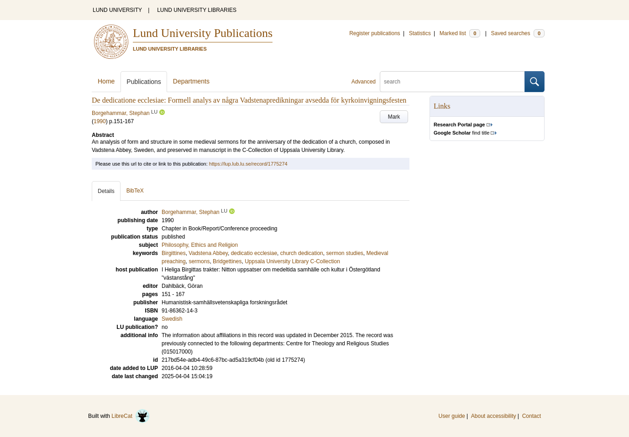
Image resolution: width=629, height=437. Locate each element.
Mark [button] (394, 117)
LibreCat (130, 416)
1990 (100, 121)
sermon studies (344, 253)
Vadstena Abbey (208, 253)
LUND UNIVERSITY (117, 10)
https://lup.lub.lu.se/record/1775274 (248, 163)
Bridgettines (227, 261)
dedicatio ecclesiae (254, 253)
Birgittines (174, 253)
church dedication (301, 253)
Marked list (460, 33)
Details (106, 191)
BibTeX (135, 190)
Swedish (172, 319)
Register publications (374, 33)
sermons (199, 261)
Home (106, 81)
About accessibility (493, 416)
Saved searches (518, 33)
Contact (531, 416)
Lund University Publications (203, 33)
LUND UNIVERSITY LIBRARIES (196, 10)
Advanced (363, 81)
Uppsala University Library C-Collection (292, 261)
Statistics (420, 33)
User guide (452, 416)
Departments (191, 81)
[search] (452, 81)
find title (461, 132)
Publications (143, 81)
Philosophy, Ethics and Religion (200, 245)
